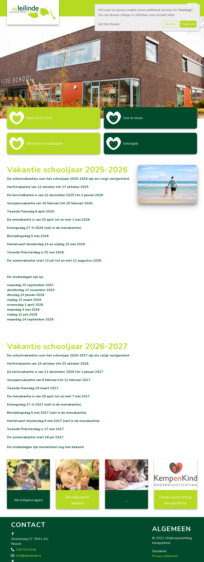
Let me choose (108, 24)
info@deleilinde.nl (28, 555)
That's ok (188, 24)
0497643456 (26, 549)
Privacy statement (165, 556)
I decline (170, 24)
